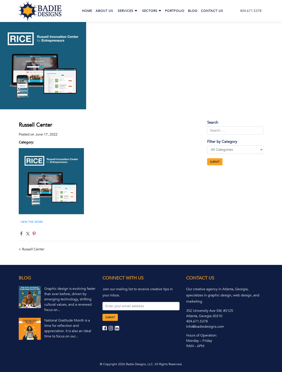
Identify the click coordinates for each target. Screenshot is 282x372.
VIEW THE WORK (31, 222)
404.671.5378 (251, 10)
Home (87, 11)
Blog (192, 11)
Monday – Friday (199, 340)
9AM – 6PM (195, 346)
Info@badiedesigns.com (205, 326)
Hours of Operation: (201, 335)
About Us (104, 11)
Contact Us (212, 11)
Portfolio (174, 11)
